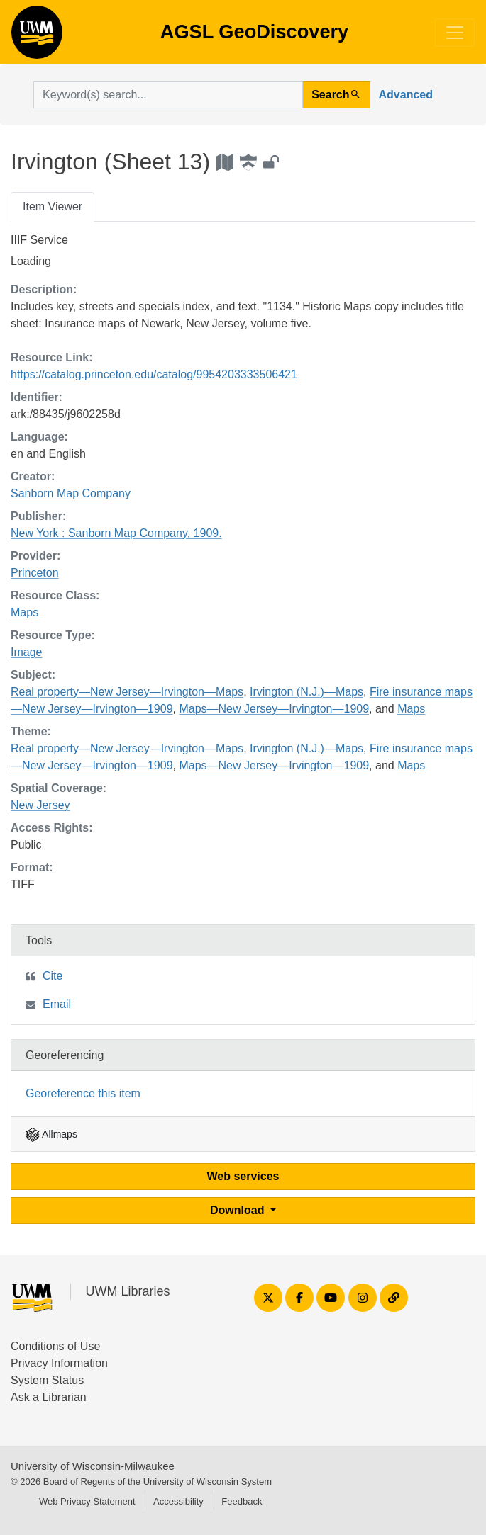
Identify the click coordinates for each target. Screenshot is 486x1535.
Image (26, 652)
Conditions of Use (55, 1346)
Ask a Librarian (49, 1397)
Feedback (241, 1501)
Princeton (35, 573)
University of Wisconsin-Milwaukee (93, 1466)
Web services (243, 1176)
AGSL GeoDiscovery (37, 36)
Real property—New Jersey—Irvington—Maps (127, 692)
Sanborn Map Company (71, 493)
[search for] (168, 94)
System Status (47, 1380)
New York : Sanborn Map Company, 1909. (116, 533)
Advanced (406, 95)
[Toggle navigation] (455, 32)
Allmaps (51, 1134)
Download (238, 1210)
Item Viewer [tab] (52, 206)
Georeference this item (83, 1093)
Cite (52, 976)
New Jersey (40, 805)
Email (57, 1004)
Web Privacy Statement (87, 1501)
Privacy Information (59, 1363)
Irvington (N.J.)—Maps (306, 692)
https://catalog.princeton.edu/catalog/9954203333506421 (154, 374)
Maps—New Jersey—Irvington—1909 (274, 709)
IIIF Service (39, 240)
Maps (24, 612)
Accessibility (178, 1501)
